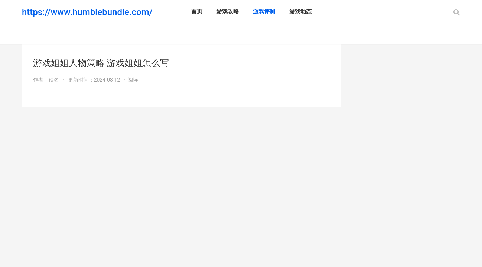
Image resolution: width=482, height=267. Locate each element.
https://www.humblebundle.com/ (87, 12)
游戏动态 (300, 11)
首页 (196, 11)
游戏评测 (264, 11)
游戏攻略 (227, 11)
